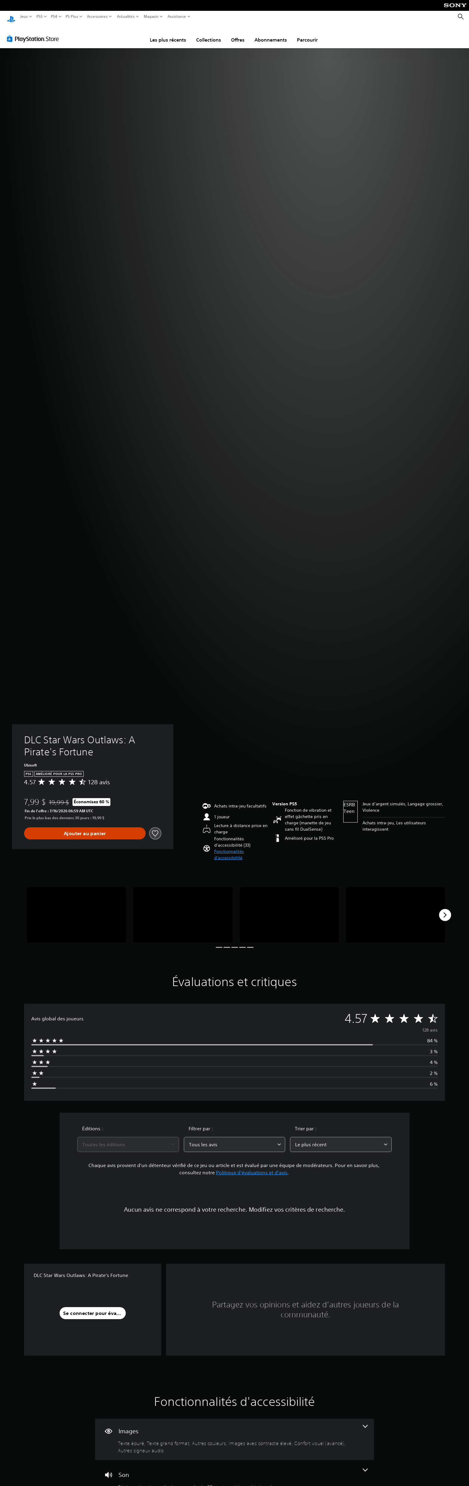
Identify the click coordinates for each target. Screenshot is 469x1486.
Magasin (151, 16)
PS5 (39, 16)
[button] (241, 849)
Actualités (126, 16)
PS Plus (72, 16)
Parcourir (307, 34)
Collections (208, 34)
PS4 (54, 16)
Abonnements (271, 34)
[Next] (445, 909)
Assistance (177, 16)
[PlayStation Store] (34, 33)
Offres (238, 34)
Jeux (24, 16)
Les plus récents (168, 34)
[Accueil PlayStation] (11, 17)
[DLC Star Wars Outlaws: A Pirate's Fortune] (76, 909)
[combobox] (128, 1138)
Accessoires (97, 16)
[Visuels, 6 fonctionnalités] (234, 1433)
